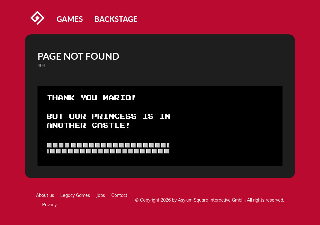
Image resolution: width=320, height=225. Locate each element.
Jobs (100, 195)
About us (45, 195)
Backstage (116, 18)
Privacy (49, 205)
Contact (119, 195)
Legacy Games (75, 195)
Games (70, 18)
